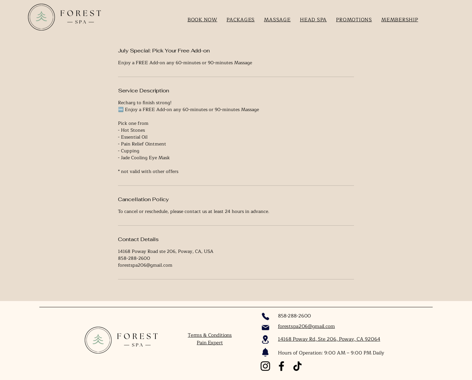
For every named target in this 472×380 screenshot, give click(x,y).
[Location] (265, 339)
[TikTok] (297, 366)
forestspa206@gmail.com (306, 326)
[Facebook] (281, 366)
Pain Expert (210, 343)
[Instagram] (265, 366)
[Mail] (265, 327)
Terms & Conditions (210, 335)
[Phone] (265, 316)
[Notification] (265, 352)
